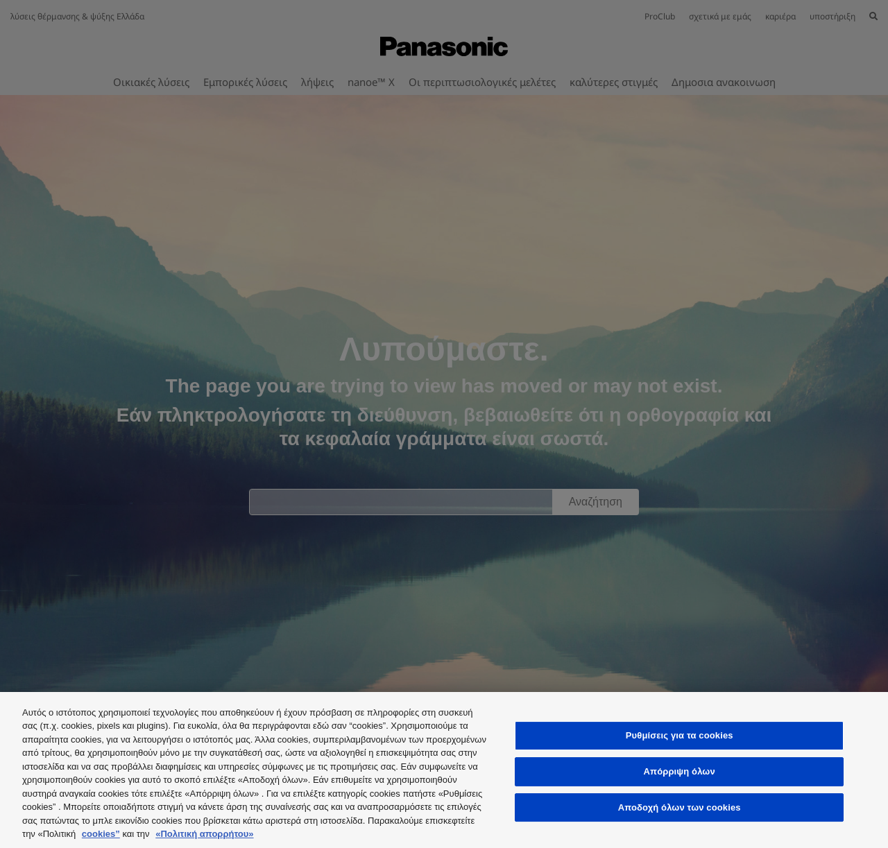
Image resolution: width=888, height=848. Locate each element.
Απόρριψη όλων (679, 771)
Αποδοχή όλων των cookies (679, 807)
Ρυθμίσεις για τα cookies (679, 736)
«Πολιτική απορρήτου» (204, 834)
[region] (444, 770)
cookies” (101, 834)
